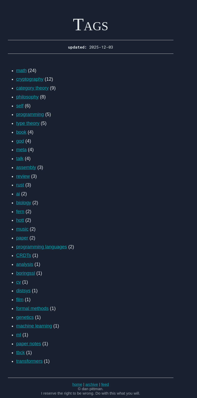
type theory (28, 123)
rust (20, 185)
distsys (23, 290)
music (22, 229)
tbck (20, 352)
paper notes (28, 343)
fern (20, 211)
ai (18, 193)
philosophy (27, 97)
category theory (32, 88)
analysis (24, 264)
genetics (25, 317)
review (23, 176)
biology (23, 202)
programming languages (41, 246)
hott (20, 220)
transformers (29, 361)
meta (21, 149)
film (20, 299)
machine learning (34, 326)
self (20, 105)
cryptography (29, 79)
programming (30, 114)
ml (18, 334)
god (20, 141)
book (21, 132)
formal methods (32, 308)
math (21, 70)
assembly (26, 167)
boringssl (25, 273)
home (77, 384)
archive (91, 384)
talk (20, 158)
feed (105, 384)
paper (22, 238)
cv (18, 282)
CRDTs (23, 255)
